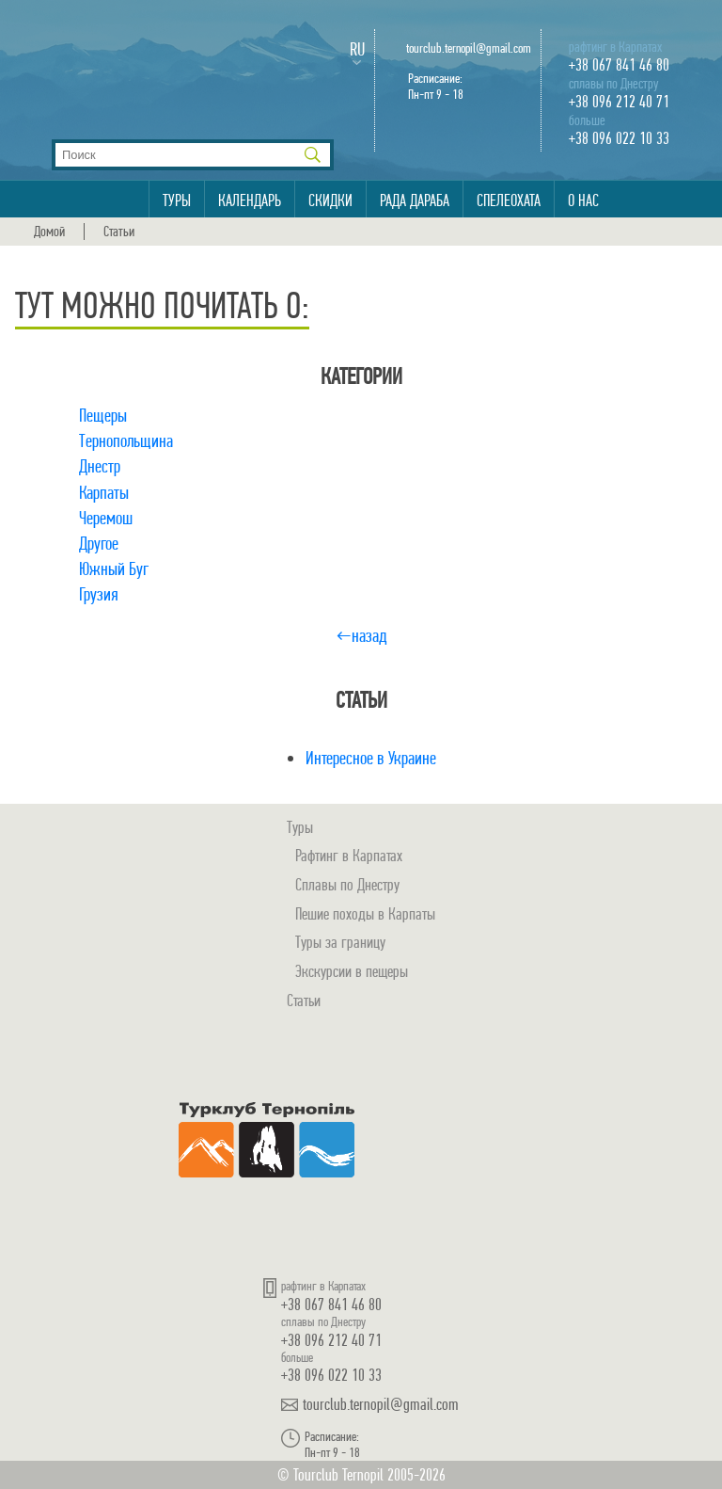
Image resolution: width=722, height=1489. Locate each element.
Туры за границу (340, 942)
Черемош (106, 518)
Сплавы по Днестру (347, 884)
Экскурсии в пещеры (351, 971)
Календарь (249, 200)
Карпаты (104, 493)
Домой (49, 231)
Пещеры (103, 415)
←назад (361, 636)
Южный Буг (114, 569)
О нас (583, 200)
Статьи (118, 231)
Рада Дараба (414, 200)
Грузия (98, 594)
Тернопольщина (126, 441)
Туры (177, 200)
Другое (98, 543)
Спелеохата (509, 200)
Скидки (330, 200)
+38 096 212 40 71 (619, 101)
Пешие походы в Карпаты (365, 913)
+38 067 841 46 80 (619, 64)
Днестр (99, 466)
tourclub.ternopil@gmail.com (468, 48)
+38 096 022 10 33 (619, 138)
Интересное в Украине (371, 758)
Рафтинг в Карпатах (348, 855)
